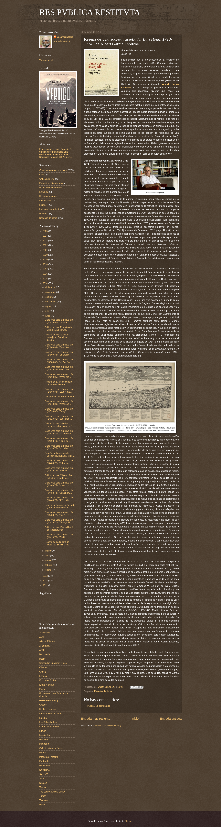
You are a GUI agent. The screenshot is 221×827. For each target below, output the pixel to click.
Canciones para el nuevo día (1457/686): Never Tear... (59, 368)
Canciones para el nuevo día (53, 170)
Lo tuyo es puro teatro (50, 209)
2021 (45, 250)
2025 (45, 231)
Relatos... (44, 213)
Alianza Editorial (47, 641)
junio (48, 316)
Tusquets (43, 800)
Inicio (135, 718)
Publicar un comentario (98, 706)
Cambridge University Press (53, 663)
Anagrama (44, 646)
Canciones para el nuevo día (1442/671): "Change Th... (59, 521)
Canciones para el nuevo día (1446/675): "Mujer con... (59, 484)
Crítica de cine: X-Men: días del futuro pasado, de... (58, 476)
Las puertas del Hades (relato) (59, 396)
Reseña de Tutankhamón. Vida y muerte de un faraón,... (60, 506)
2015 (45, 278)
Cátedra (43, 667)
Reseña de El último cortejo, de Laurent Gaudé (58, 383)
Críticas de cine (47, 179)
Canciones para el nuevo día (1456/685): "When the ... (59, 375)
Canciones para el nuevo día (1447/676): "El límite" (59, 469)
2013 (45, 576)
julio (47, 311)
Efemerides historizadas (51, 183)
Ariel (41, 650)
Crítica (42, 672)
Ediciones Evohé (47, 680)
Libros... (43, 205)
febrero (49, 565)
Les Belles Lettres (48, 722)
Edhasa (43, 676)
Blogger (128, 821)
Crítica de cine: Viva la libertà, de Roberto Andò (59, 528)
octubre (49, 297)
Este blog (43, 192)
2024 (45, 236)
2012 (45, 580)
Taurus (42, 787)
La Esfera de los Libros (50, 713)
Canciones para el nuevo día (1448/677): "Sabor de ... (59, 461)
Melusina (43, 739)
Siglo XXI (43, 774)
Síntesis (43, 783)
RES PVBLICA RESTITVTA (89, 12)
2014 (45, 283)
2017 (45, 269)
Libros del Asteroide (49, 726)
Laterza (43, 718)
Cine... (42, 174)
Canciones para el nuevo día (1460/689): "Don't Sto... (59, 346)
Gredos (43, 705)
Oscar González (65, 37)
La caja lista (45, 200)
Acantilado (44, 632)
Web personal (46, 60)
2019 (45, 259)
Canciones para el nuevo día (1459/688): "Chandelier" (59, 353)
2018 (45, 264)
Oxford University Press (50, 748)
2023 (45, 240)
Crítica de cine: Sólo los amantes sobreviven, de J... (59, 424)
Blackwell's (44, 654)
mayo (48, 551)
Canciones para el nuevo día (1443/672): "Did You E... (59, 513)
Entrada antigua (171, 718)
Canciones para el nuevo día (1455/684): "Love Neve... (59, 390)
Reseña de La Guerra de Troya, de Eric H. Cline (57, 543)
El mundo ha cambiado (50, 187)
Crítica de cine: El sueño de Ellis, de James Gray (58, 328)
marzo (48, 560)
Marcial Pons (45, 735)
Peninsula (44, 761)
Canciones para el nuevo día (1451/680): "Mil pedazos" (59, 432)
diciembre (50, 287)
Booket (42, 659)
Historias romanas (48, 196)
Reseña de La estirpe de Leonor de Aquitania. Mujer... (60, 454)
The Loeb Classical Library (52, 792)
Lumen (42, 731)
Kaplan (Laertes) (47, 709)
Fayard (42, 689)
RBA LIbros (44, 765)
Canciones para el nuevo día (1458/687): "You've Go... (59, 360)
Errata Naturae (46, 685)
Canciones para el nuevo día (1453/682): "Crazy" (59, 410)
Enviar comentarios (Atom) (108, 725)
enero (48, 570)
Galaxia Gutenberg (48, 700)
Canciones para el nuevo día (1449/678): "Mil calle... (59, 447)
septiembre (51, 301)
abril (47, 555)
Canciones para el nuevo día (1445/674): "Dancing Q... (59, 491)
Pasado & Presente (48, 757)
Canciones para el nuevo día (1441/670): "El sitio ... (59, 536)
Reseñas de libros (103, 691)
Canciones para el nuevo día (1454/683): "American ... (59, 402)
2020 (45, 255)
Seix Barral (44, 770)
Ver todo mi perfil (62, 41)
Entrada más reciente (95, 718)
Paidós (42, 752)
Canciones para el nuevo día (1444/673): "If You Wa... (59, 498)
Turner (42, 796)
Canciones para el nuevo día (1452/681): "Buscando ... (59, 417)
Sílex (41, 778)
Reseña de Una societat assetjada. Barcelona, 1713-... (56, 337)
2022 (45, 245)
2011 (45, 585)
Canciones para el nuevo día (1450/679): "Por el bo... (59, 439)
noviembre (50, 292)
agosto (49, 306)
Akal (41, 637)
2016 (45, 274)
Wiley (42, 805)
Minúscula (44, 744)
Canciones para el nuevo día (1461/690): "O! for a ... (59, 321)
